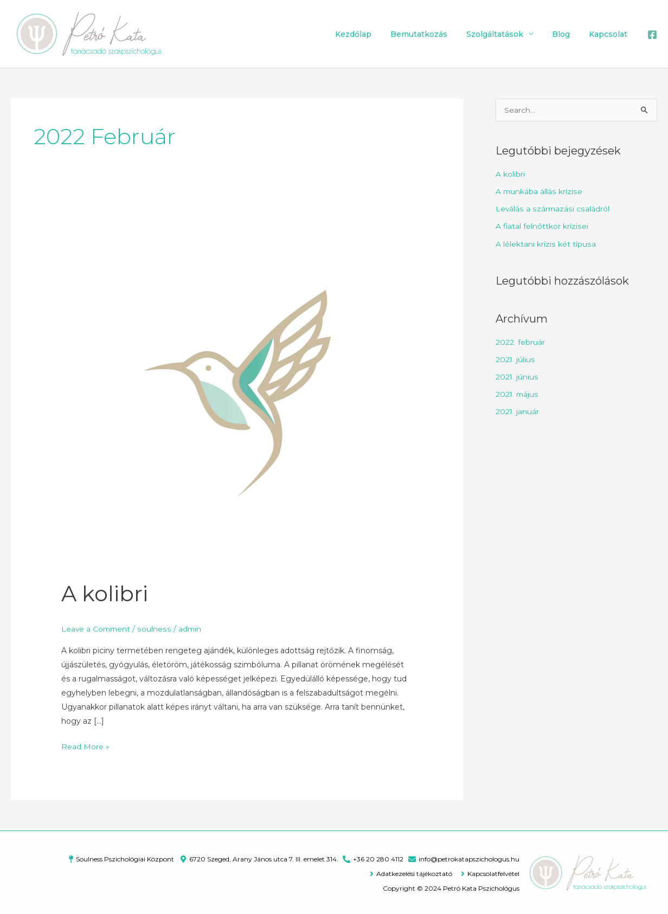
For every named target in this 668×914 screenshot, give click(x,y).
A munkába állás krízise (539, 192)
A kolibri (105, 593)
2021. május (517, 392)
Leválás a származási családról (552, 209)
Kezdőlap (370, 34)
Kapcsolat (609, 34)
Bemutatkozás (431, 34)
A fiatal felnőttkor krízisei (542, 226)
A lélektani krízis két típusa (545, 243)
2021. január (517, 410)
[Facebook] (652, 35)
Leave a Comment (97, 628)
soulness (156, 628)
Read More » (85, 745)
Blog (566, 34)
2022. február (520, 341)
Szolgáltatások (504, 34)
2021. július (515, 358)
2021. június (517, 376)
